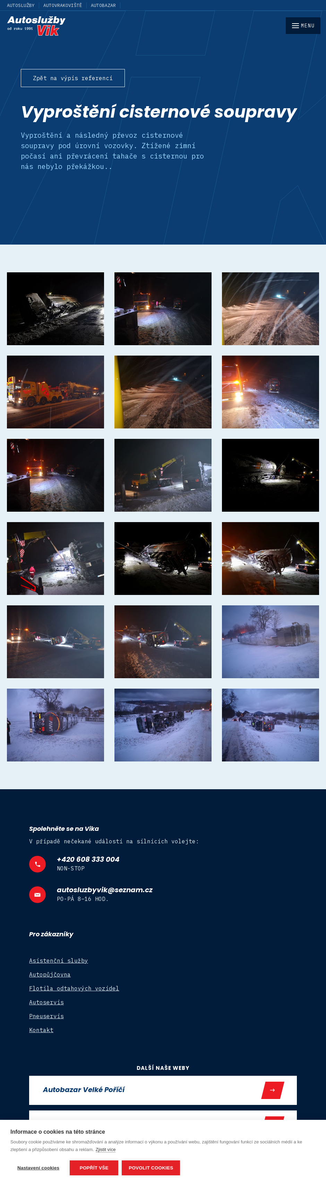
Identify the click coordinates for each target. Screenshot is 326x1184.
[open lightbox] (55, 308)
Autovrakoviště (62, 5)
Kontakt (41, 1030)
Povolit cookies (151, 1167)
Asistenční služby (58, 960)
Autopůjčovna (50, 974)
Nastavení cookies (38, 1167)
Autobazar (103, 5)
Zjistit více (106, 1149)
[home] (163, 26)
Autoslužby (21, 5)
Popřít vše (94, 1167)
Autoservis (46, 1002)
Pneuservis (46, 1016)
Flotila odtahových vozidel (74, 988)
